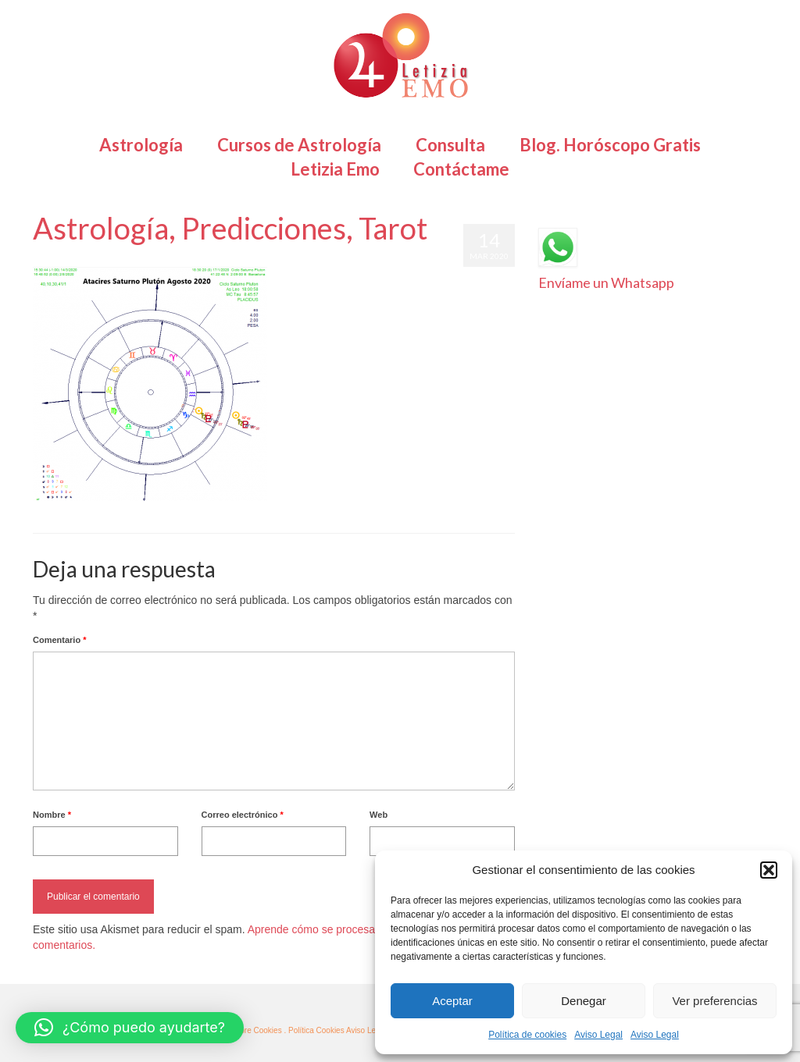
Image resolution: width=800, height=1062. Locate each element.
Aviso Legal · (368, 1030)
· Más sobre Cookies (246, 1030)
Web (379, 814)
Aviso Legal (598, 1034)
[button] (769, 870)
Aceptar (452, 1000)
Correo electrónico (243, 814)
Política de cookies (527, 1034)
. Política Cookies (314, 1030)
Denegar (583, 1000)
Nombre (52, 814)
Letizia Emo (78, 259)
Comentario (59, 640)
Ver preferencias (714, 1000)
